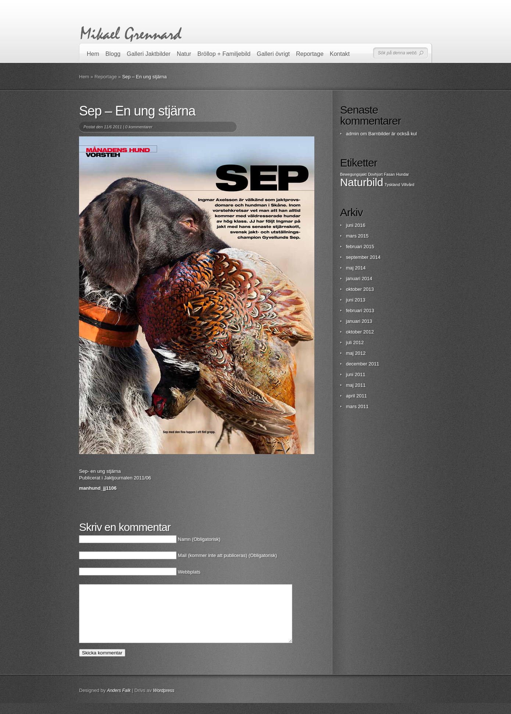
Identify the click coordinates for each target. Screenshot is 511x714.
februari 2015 (360, 246)
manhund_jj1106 (98, 488)
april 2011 (356, 396)
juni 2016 (355, 225)
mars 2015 (357, 236)
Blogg (113, 54)
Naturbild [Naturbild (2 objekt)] (361, 182)
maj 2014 (355, 268)
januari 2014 (359, 278)
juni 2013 (355, 300)
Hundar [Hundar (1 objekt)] (402, 174)
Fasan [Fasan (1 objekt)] (389, 174)
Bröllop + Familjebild (224, 54)
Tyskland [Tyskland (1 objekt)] (392, 184)
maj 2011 (355, 385)
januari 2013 (359, 321)
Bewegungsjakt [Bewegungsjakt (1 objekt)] (353, 174)
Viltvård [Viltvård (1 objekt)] (407, 184)
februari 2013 (360, 310)
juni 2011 (355, 374)
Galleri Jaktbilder (149, 54)
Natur (184, 54)
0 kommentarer (139, 127)
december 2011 (362, 364)
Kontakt (340, 54)
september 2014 (363, 257)
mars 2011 (357, 406)
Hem (93, 54)
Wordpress (163, 701)
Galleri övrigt (273, 54)
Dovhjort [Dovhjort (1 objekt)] (375, 174)
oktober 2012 (360, 332)
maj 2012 (355, 353)
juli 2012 (355, 342)
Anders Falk (119, 701)
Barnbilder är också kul (392, 133)
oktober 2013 (360, 289)
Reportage (310, 54)
